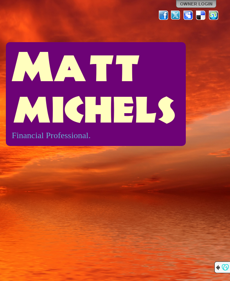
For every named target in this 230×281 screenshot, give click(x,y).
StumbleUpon (213, 15)
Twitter (176, 15)
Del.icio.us (201, 15)
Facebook (163, 15)
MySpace (188, 15)
